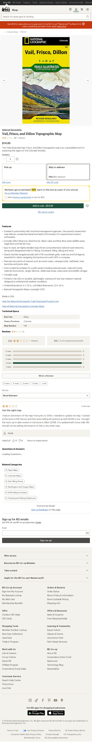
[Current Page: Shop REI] (7, 2)
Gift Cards (7, 618)
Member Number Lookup (14, 630)
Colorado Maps (12, 32)
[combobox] (46, 17)
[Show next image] (87, 80)
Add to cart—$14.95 (43, 205)
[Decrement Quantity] (4, 159)
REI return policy (46, 212)
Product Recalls (52, 734)
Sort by (5, 390)
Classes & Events (55, 634)
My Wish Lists (8, 599)
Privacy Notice (55, 730)
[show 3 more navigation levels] (3, 32)
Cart (81, 9)
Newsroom (52, 661)
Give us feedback (39, 509)
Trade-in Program (10, 641)
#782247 (23, 32)
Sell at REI (6, 661)
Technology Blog (55, 665)
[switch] (6, 383)
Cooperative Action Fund (59, 657)
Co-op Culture (9, 657)
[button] (46, 80)
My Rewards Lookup (12, 595)
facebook (43, 700)
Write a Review (46, 375)
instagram (30, 700)
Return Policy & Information (60, 595)
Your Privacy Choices (33, 730)
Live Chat (6, 688)
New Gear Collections (12, 634)
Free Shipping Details (57, 618)
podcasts (62, 700)
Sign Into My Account (12, 591)
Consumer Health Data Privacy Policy (26, 734)
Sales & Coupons (55, 614)
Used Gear (7, 638)
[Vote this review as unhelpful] (21, 440)
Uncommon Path (55, 638)
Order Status (53, 591)
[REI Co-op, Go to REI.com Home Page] (6, 9)
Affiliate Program (10, 665)
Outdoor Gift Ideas (11, 614)
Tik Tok (36, 700)
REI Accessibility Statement (56, 738)
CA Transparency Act (72, 734)
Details (38, 522)
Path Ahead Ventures (57, 641)
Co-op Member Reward (16, 193)
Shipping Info (53, 603)
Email (4, 528)
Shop (15, 9)
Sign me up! (46, 540)
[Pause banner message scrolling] (83, 23)
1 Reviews (34, 341)
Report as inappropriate (37, 440)
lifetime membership (22, 197)
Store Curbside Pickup (58, 599)
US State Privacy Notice (75, 730)
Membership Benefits (12, 603)
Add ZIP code (52, 182)
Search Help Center (11, 680)
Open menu (87, 9)
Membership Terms (32, 738)
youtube (55, 700)
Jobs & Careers (9, 653)
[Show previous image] (4, 80)
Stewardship (53, 668)
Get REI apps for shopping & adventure (46, 708)
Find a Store (7, 684)
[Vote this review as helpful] (15, 440)
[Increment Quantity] (17, 159)
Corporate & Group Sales (14, 668)
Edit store (6, 182)
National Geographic (12, 129)
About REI (52, 653)
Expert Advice (53, 630)
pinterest (49, 700)
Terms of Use (12, 730)
